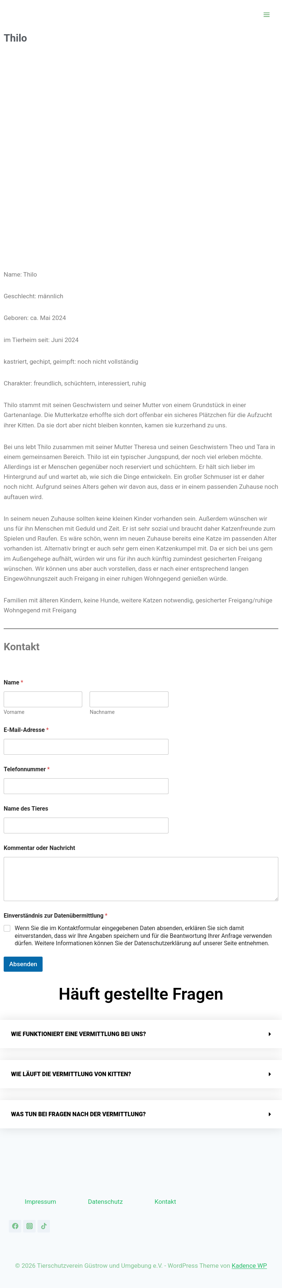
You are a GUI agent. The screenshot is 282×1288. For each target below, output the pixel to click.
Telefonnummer (27, 769)
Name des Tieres (26, 808)
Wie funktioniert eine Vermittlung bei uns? (78, 1034)
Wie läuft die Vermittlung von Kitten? (71, 1074)
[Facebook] (15, 1226)
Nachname (102, 712)
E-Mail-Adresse (26, 729)
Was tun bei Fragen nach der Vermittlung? (78, 1114)
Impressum (40, 1201)
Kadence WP (249, 1265)
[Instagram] (29, 1226)
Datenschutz (105, 1201)
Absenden (23, 964)
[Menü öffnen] (266, 14)
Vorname (14, 712)
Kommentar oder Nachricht (39, 847)
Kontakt (165, 1201)
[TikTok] (43, 1226)
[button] (141, 1034)
